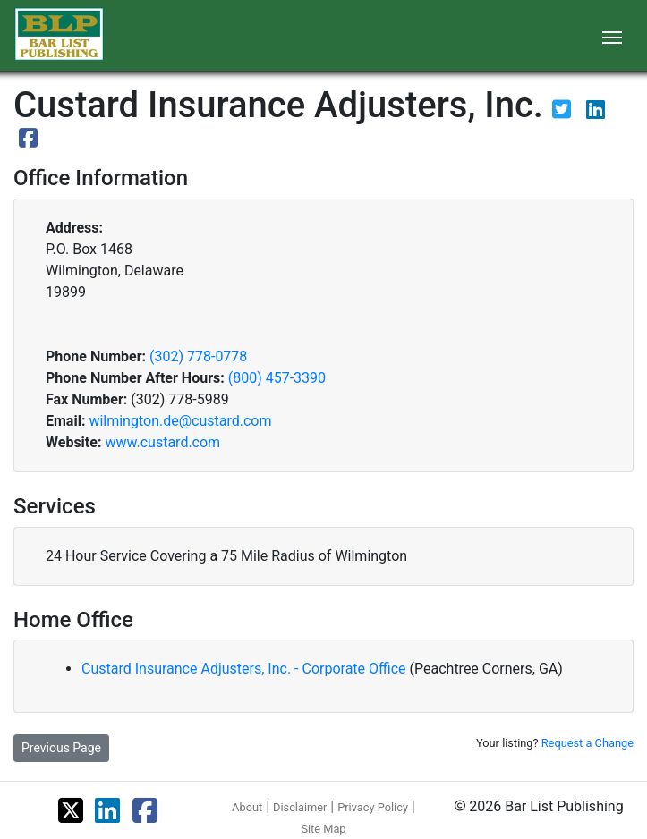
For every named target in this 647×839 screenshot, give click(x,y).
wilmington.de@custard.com (180, 420)
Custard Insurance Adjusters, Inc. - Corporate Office (245, 668)
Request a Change (587, 743)
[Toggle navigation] (612, 35)
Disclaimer (300, 807)
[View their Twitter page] (563, 112)
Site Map (323, 828)
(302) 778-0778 (198, 356)
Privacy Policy (372, 807)
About (247, 807)
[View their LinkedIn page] (595, 112)
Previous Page (61, 748)
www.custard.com (162, 442)
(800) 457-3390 (277, 377)
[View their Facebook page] (28, 140)
